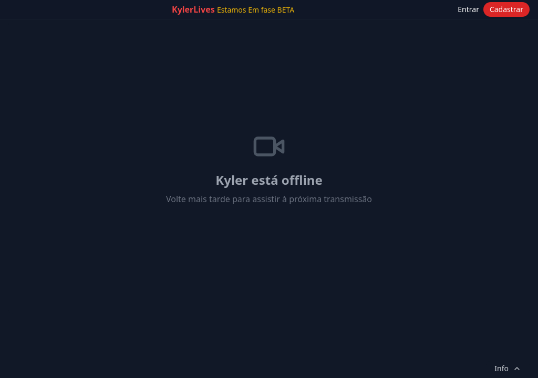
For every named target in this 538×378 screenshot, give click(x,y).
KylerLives (233, 9)
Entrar (468, 9)
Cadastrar (506, 9)
